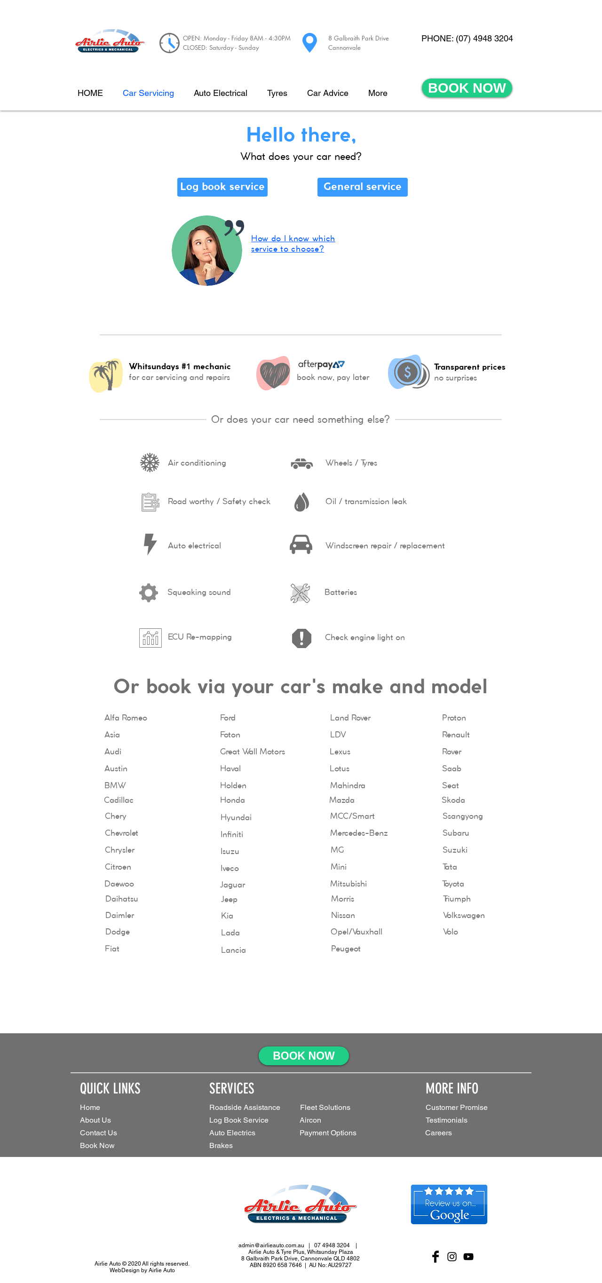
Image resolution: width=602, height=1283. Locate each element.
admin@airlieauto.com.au (271, 1245)
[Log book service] (222, 187)
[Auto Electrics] (244, 1133)
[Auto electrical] (194, 546)
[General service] (362, 187)
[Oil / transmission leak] (366, 502)
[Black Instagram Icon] (452, 1257)
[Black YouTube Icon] (468, 1257)
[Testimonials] (459, 1120)
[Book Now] (113, 1146)
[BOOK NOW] (467, 88)
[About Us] (113, 1120)
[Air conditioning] (197, 463)
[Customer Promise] (473, 1107)
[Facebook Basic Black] (435, 1257)
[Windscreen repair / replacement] (385, 546)
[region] (301, 266)
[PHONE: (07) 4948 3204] (467, 38)
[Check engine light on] (365, 638)
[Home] (113, 1107)
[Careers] (445, 1133)
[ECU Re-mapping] (199, 637)
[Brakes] (227, 1146)
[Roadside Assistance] (247, 1107)
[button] (337, 1107)
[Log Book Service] (253, 1120)
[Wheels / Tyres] (351, 463)
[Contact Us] (113, 1133)
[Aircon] (316, 1120)
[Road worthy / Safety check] (218, 502)
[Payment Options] (343, 1133)
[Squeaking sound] (199, 593)
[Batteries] (341, 593)
